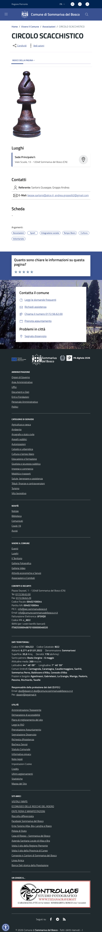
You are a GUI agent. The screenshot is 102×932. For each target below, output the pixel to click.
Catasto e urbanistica (22, 449)
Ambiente (17, 429)
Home (15, 26)
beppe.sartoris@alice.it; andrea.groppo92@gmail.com (58, 195)
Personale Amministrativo (25, 402)
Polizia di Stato (19, 831)
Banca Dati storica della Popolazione (30, 865)
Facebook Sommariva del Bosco (28, 821)
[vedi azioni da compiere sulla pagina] (36, 45)
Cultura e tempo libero (23, 454)
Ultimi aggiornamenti (22, 774)
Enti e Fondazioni (20, 397)
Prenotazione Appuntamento (26, 729)
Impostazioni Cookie (22, 764)
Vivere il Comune (30, 26)
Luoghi (15, 553)
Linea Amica (18, 860)
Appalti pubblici (19, 439)
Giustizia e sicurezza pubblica (26, 464)
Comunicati (17, 521)
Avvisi (15, 531)
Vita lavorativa (19, 493)
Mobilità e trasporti (21, 473)
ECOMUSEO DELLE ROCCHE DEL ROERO (33, 806)
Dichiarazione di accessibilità (26, 715)
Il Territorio (17, 558)
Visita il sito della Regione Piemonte (30, 845)
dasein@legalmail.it (26, 694)
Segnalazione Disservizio (24, 734)
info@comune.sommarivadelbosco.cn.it (38, 612)
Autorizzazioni (19, 444)
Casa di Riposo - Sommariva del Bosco (31, 836)
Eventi (15, 548)
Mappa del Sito (19, 783)
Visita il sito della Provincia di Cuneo (30, 850)
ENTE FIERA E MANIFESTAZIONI (28, 811)
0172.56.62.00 (23, 594)
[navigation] (6, 14)
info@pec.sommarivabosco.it (32, 609)
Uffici (14, 387)
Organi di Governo (21, 377)
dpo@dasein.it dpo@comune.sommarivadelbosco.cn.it (45, 691)
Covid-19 (16, 526)
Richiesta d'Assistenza (23, 739)
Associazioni (48, 26)
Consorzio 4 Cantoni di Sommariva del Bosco (34, 855)
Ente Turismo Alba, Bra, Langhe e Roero (32, 826)
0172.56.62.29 (23, 598)
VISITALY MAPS (19, 801)
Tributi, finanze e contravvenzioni (28, 483)
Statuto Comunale (21, 749)
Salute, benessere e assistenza (27, 478)
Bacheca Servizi (19, 744)
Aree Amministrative (22, 382)
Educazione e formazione (24, 459)
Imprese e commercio (22, 469)
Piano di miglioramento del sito (27, 720)
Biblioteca (17, 516)
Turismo (15, 488)
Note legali (17, 759)
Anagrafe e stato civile (23, 434)
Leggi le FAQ (18, 725)
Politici (15, 407)
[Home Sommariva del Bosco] (49, 14)
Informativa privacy (21, 754)
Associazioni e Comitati (23, 578)
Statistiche (17, 779)
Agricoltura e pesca (21, 424)
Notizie (15, 511)
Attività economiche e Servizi (26, 573)
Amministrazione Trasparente (26, 710)
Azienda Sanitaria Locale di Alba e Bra (31, 841)
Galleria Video (18, 568)
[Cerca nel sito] (86, 14)
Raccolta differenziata (23, 816)
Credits (15, 769)
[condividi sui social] (19, 45)
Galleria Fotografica (21, 563)
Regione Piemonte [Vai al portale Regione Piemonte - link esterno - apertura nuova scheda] (20, 4)
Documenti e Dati (20, 392)
